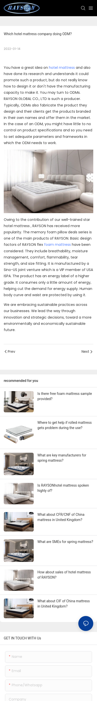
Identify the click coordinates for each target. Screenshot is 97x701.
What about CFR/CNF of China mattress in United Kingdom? (61, 517)
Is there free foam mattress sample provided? (64, 396)
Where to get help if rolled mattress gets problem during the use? (64, 425)
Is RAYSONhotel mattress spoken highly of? (63, 488)
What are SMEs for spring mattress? (65, 542)
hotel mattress (62, 67)
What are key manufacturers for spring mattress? (61, 457)
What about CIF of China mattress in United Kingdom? (63, 603)
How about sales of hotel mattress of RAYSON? (64, 574)
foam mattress (57, 244)
